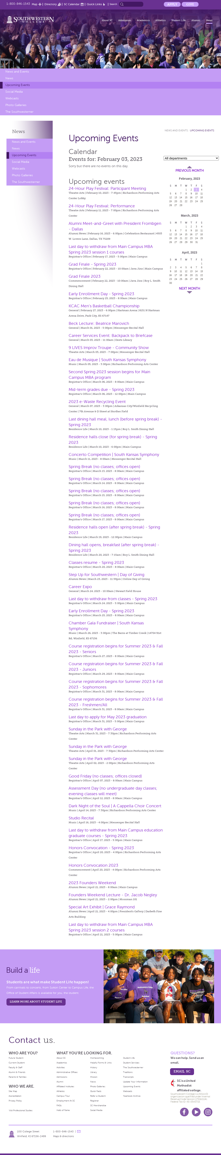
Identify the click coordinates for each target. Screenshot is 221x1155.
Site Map (13, 1091)
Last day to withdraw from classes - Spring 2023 (113, 599)
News (209, 20)
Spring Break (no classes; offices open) (104, 466)
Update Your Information (135, 1081)
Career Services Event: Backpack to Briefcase (111, 335)
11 (201, 193)
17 (196, 197)
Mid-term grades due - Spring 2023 (101, 389)
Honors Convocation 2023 (93, 865)
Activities (61, 1067)
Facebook (184, 1112)
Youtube (196, 1112)
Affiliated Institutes (65, 1086)
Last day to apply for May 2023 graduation (108, 717)
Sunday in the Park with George (98, 729)
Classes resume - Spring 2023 (96, 562)
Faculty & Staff (15, 1067)
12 (170, 197)
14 (181, 197)
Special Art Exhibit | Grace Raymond (102, 907)
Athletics (160, 20)
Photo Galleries (15, 105)
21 (181, 201)
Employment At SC (66, 1100)
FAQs (59, 1105)
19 (170, 201)
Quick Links (94, 4)
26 (170, 205)
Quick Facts (95, 1091)
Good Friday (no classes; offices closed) (105, 776)
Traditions (128, 1072)
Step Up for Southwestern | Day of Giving (106, 574)
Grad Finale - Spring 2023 (92, 264)
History (93, 1067)
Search (113, 4)
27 (175, 205)
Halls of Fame (63, 1110)
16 (191, 197)
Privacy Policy (15, 1100)
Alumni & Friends (17, 1072)
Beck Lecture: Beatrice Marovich (99, 323)
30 (191, 242)
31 (196, 242)
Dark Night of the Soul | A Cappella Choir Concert (115, 806)
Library (93, 1072)
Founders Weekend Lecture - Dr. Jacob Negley (113, 895)
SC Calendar (72, 4)
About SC (107, 20)
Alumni (195, 20)
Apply (172, 4)
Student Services (131, 1062)
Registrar (94, 1100)
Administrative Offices (67, 1072)
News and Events (17, 71)
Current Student (17, 1062)
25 (201, 201)
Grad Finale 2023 (85, 276)
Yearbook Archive (131, 1096)
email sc (182, 1071)
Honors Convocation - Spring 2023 (101, 848)
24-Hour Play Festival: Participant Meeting (107, 188)
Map (34, 4)
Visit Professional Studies (20, 1110)
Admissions (62, 1077)
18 (201, 197)
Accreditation (15, 1096)
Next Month (189, 288)
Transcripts (128, 1077)
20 (175, 201)
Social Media (14, 91)
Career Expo (80, 586)
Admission (124, 20)
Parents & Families (17, 1077)
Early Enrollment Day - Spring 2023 (101, 294)
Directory (50, 4)
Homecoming (97, 1058)
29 (186, 242)
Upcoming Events (17, 85)
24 (196, 201)
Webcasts (12, 98)
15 (186, 197)
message (79, 1131)
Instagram (208, 1112)
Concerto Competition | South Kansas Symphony (114, 454)
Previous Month (189, 170)
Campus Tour (63, 1096)
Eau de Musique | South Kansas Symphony (107, 359)
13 (176, 197)
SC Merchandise (98, 1105)
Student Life (178, 20)
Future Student (16, 1058)
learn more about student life (36, 1001)
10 (196, 193)
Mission (93, 1077)
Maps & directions (63, 1136)
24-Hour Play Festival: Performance (102, 206)
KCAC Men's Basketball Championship (104, 306)
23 (191, 201)
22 (186, 201)
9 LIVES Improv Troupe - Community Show (109, 347)
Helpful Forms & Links (101, 1062)
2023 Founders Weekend (92, 883)
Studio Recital (81, 818)
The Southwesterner (19, 111)
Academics (143, 20)
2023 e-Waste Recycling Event (97, 401)
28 (181, 205)
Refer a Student (98, 1096)
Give (190, 4)
